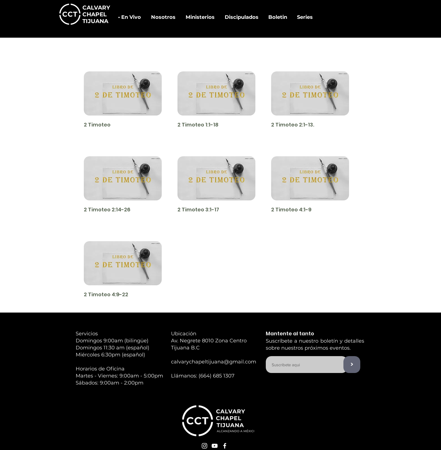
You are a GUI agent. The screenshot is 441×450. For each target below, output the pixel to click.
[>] (351, 364)
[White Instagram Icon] (204, 445)
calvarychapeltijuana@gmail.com (213, 362)
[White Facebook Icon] (224, 445)
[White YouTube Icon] (214, 445)
